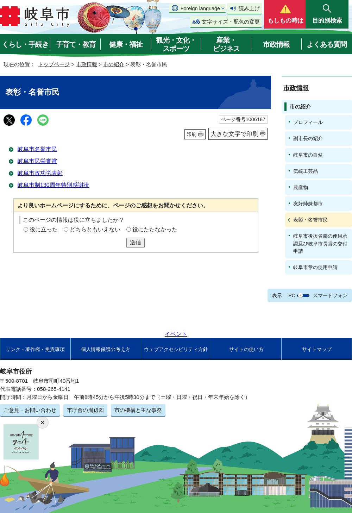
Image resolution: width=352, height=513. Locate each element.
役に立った (44, 229)
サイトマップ (317, 349)
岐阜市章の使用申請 (315, 267)
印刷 (191, 134)
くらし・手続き (25, 44)
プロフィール (308, 122)
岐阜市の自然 (308, 155)
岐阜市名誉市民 (37, 149)
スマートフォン (330, 295)
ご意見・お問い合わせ (30, 410)
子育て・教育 (76, 44)
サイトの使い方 (246, 349)
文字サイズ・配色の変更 (231, 22)
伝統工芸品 (305, 171)
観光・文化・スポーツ (176, 44)
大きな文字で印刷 (234, 133)
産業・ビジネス (226, 44)
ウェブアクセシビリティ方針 (176, 349)
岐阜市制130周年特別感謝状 (53, 185)
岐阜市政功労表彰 (40, 173)
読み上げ (249, 8)
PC (291, 295)
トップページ (54, 64)
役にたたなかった (154, 229)
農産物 (300, 187)
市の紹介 (113, 64)
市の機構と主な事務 (138, 410)
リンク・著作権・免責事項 (35, 349)
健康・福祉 (126, 44)
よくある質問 (327, 44)
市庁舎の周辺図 (85, 410)
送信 (135, 242)
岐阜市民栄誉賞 (37, 161)
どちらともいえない (95, 229)
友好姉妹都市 (308, 203)
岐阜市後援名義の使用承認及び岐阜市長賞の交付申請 (320, 243)
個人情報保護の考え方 (105, 349)
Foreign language (200, 8)
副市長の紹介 (308, 138)
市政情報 (276, 44)
